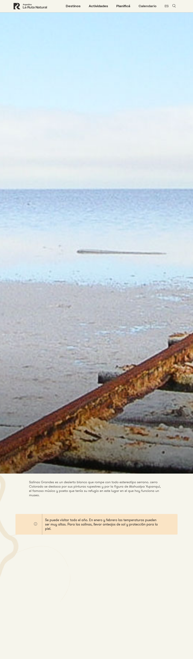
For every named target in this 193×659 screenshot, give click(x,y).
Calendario (147, 6)
